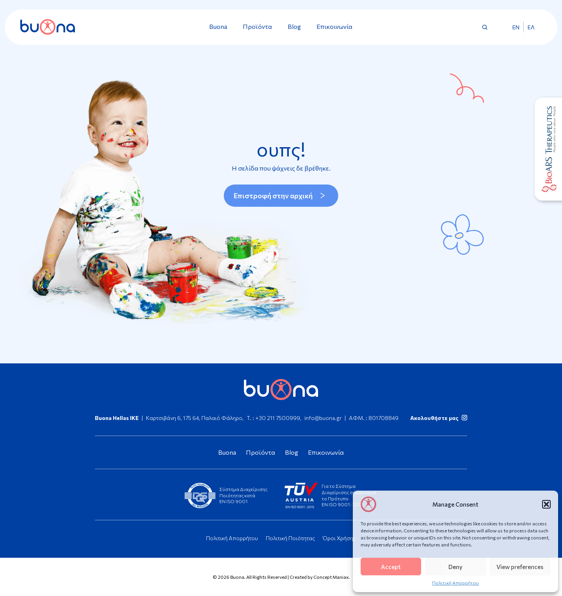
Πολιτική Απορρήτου (455, 582)
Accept (391, 566)
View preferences (519, 566)
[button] (546, 504)
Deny (455, 566)
